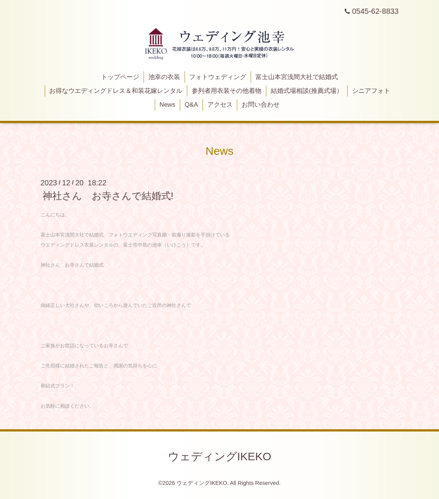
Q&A (191, 104)
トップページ (120, 77)
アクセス (220, 104)
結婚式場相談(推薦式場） (307, 90)
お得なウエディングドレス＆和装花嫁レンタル (115, 90)
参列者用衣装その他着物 (226, 90)
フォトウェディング (217, 77)
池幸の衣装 (164, 77)
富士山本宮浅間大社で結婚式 (296, 77)
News (168, 104)
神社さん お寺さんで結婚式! (108, 195)
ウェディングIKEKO (220, 456)
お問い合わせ (261, 104)
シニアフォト (371, 90)
